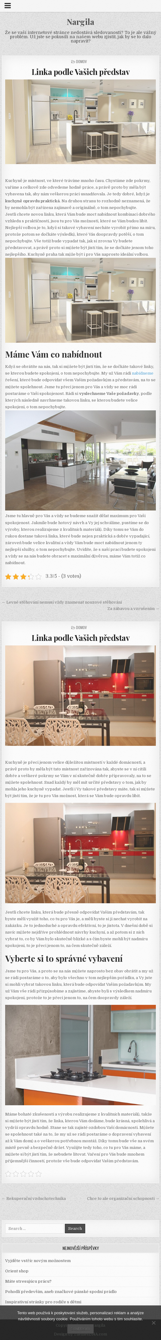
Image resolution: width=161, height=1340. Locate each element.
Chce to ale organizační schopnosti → (123, 1198)
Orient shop (17, 1271)
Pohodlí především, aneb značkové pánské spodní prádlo (61, 1291)
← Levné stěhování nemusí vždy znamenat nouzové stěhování (62, 602)
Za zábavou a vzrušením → (133, 608)
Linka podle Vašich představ (81, 71)
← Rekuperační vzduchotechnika (34, 1198)
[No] (153, 1323)
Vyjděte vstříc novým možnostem (38, 1260)
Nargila (80, 21)
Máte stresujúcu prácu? (28, 1281)
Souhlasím (80, 1328)
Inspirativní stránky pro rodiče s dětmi (43, 1302)
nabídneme (142, 373)
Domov (81, 61)
